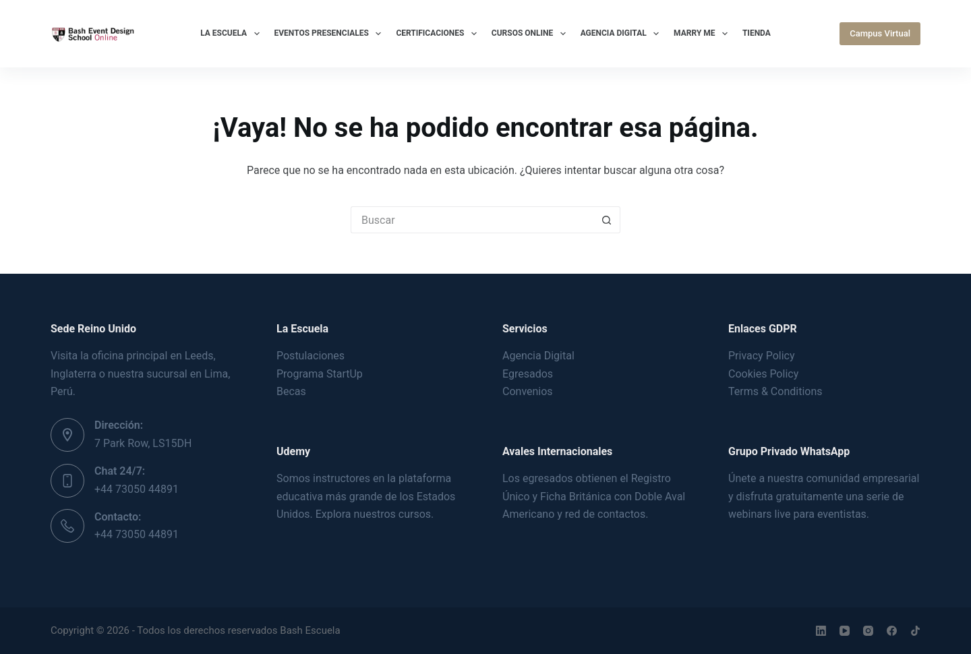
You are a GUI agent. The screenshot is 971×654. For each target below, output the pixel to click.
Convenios (527, 391)
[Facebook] (892, 631)
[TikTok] (915, 631)
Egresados (527, 373)
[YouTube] (845, 631)
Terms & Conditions (775, 391)
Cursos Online (531, 34)
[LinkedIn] (821, 631)
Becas (291, 391)
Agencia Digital (622, 34)
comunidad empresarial (862, 478)
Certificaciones (438, 34)
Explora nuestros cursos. (375, 514)
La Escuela (232, 34)
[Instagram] (868, 631)
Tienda (756, 33)
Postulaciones (310, 355)
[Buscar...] (472, 219)
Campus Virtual (880, 33)
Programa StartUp (319, 373)
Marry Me (703, 34)
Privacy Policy (761, 355)
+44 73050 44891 (136, 489)
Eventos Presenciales (330, 34)
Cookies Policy (763, 373)
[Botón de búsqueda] (606, 219)
